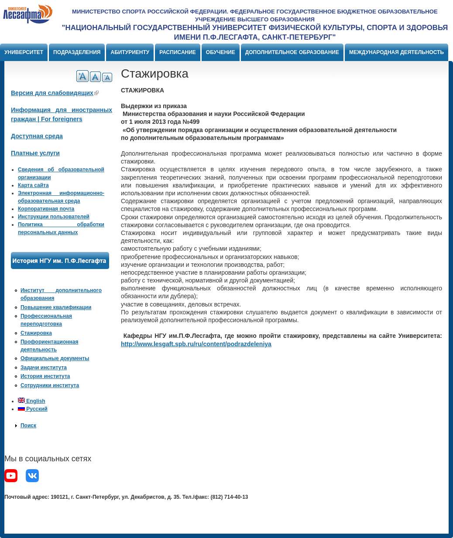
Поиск (28, 425)
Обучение (220, 52)
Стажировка (36, 333)
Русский (33, 409)
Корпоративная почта (46, 209)
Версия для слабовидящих (55, 92)
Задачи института (44, 367)
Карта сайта (33, 185)
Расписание (177, 52)
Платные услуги (35, 153)
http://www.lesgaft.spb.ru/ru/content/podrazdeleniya (196, 344)
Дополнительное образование (292, 52)
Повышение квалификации (56, 307)
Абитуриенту (129, 52)
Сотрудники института (50, 385)
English (31, 401)
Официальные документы (55, 358)
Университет (23, 52)
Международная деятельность (396, 52)
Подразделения (76, 52)
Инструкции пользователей (53, 217)
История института (45, 376)
